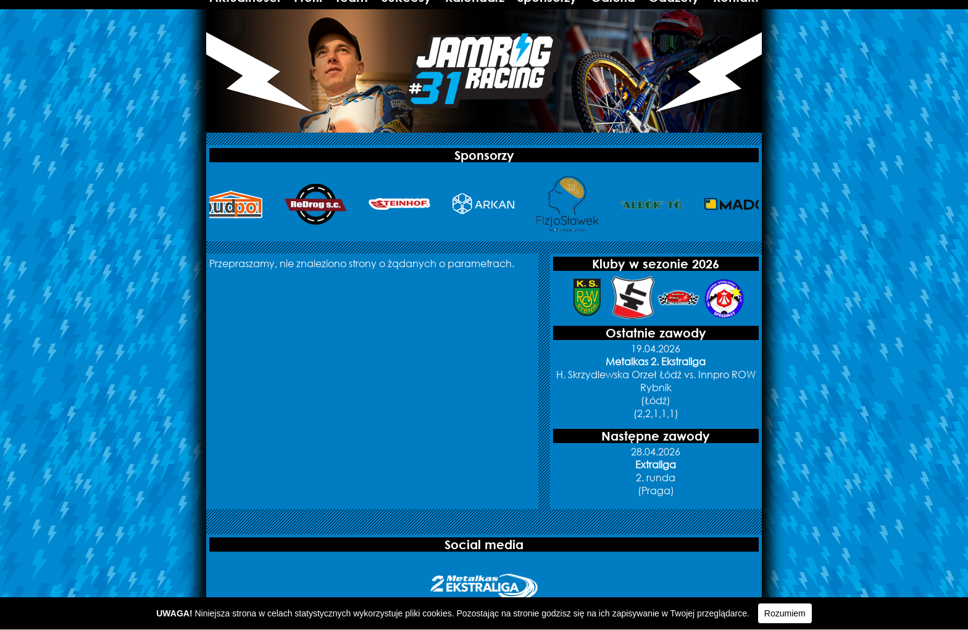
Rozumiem (785, 613)
